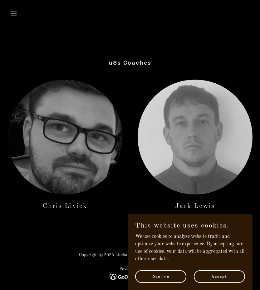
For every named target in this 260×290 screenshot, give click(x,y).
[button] (25, 13)
